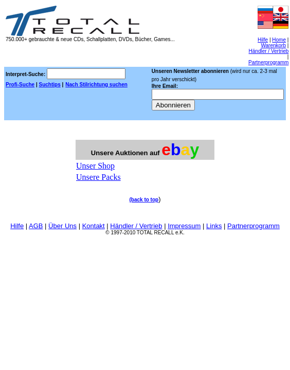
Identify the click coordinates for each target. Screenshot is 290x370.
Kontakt (93, 226)
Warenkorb (273, 45)
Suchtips (49, 84)
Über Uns (62, 226)
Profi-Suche (20, 84)
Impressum (184, 226)
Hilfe (263, 40)
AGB (36, 226)
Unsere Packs (98, 177)
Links (214, 226)
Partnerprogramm (268, 62)
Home (279, 40)
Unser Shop (95, 165)
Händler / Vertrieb (269, 51)
